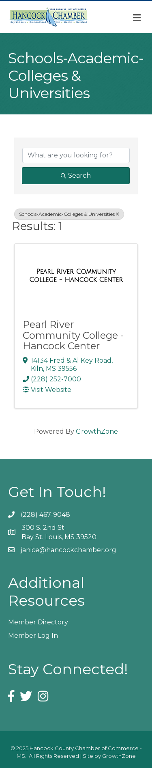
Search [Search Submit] (76, 175)
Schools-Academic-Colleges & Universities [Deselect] (69, 214)
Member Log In (33, 635)
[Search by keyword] (76, 155)
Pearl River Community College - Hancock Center (73, 335)
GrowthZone (97, 431)
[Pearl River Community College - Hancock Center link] (76, 276)
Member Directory (38, 622)
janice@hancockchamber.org (68, 550)
